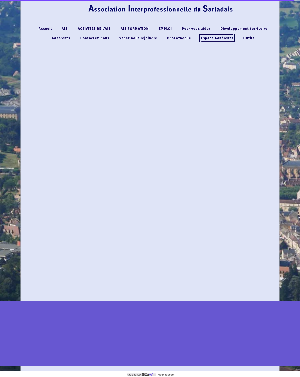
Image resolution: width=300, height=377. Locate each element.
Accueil (45, 29)
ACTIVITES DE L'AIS (94, 29)
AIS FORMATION (135, 29)
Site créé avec (141, 374)
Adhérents (61, 38)
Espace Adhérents (217, 38)
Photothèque (179, 38)
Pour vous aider (196, 29)
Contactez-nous (94, 38)
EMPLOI (165, 29)
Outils (248, 38)
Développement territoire (243, 29)
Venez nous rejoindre (138, 38)
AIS (65, 29)
